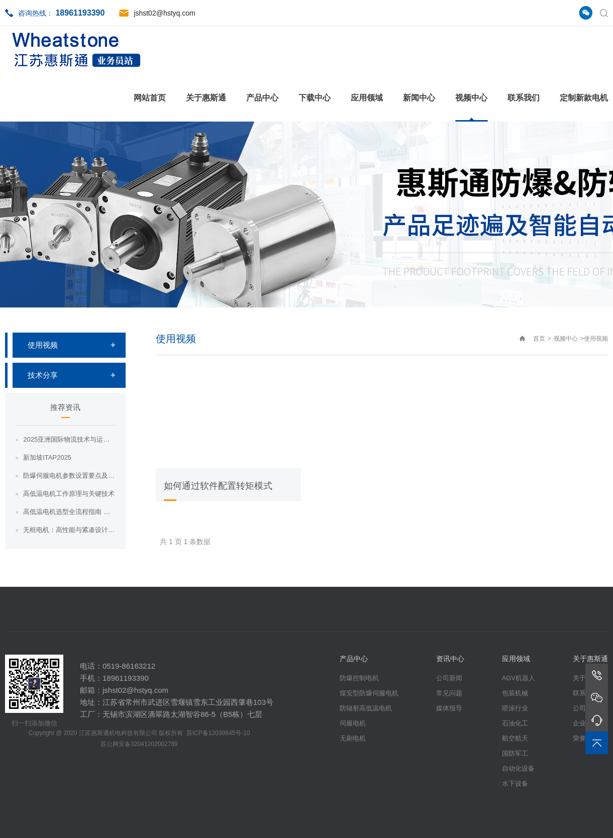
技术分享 (43, 375)
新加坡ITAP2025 (47, 457)
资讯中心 (450, 659)
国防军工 (515, 753)
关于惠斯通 (206, 97)
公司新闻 (449, 678)
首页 (539, 338)
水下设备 (515, 783)
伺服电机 (353, 723)
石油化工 (515, 723)
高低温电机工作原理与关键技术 (69, 493)
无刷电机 (353, 738)
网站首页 (150, 97)
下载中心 (314, 97)
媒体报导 (449, 708)
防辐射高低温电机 (366, 708)
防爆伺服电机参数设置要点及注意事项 (69, 475)
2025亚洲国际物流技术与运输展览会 (69, 439)
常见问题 (449, 693)
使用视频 (43, 345)
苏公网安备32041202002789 (138, 744)
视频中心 (471, 97)
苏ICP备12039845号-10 (218, 733)
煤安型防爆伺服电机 (369, 693)
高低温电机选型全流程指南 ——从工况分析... (69, 511)
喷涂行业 (515, 708)
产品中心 (262, 97)
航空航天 (515, 738)
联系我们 (523, 97)
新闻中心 (419, 97)
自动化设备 (518, 768)
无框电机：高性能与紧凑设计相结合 (69, 530)
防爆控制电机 (359, 678)
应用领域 (367, 97)
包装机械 (515, 693)
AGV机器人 (518, 678)
